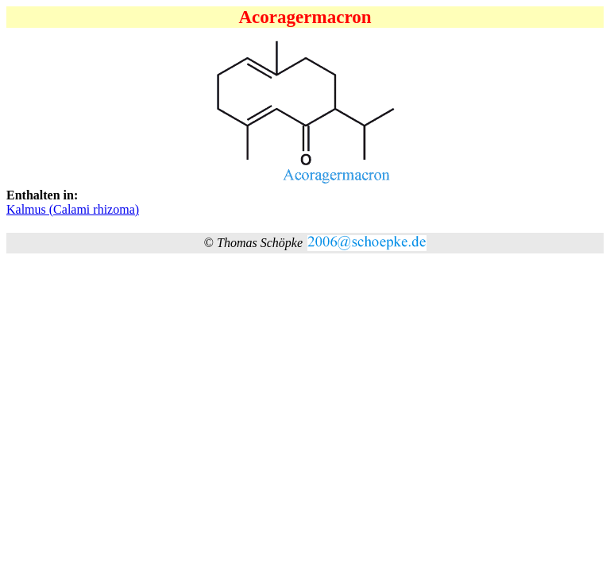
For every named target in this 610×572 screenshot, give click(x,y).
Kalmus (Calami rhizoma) (72, 209)
